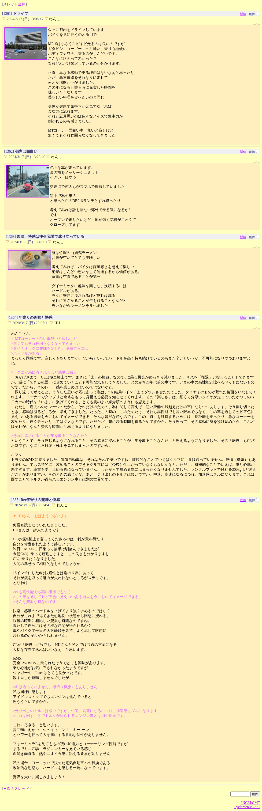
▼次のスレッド (16, 789)
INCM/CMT (250, 803)
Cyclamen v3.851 (247, 807)
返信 (243, 14)
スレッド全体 (14, 4)
